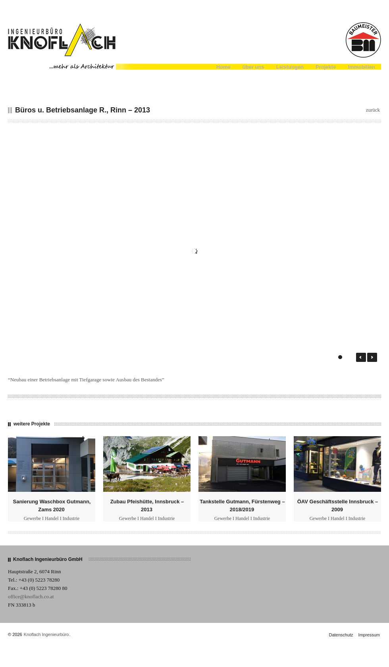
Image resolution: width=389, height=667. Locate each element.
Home (223, 67)
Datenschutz (341, 634)
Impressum (369, 634)
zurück (373, 110)
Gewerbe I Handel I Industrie (52, 518)
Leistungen (290, 67)
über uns (253, 67)
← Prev (361, 357)
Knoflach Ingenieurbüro (46, 634)
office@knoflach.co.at (31, 596)
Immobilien (361, 67)
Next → (372, 357)
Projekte (326, 67)
